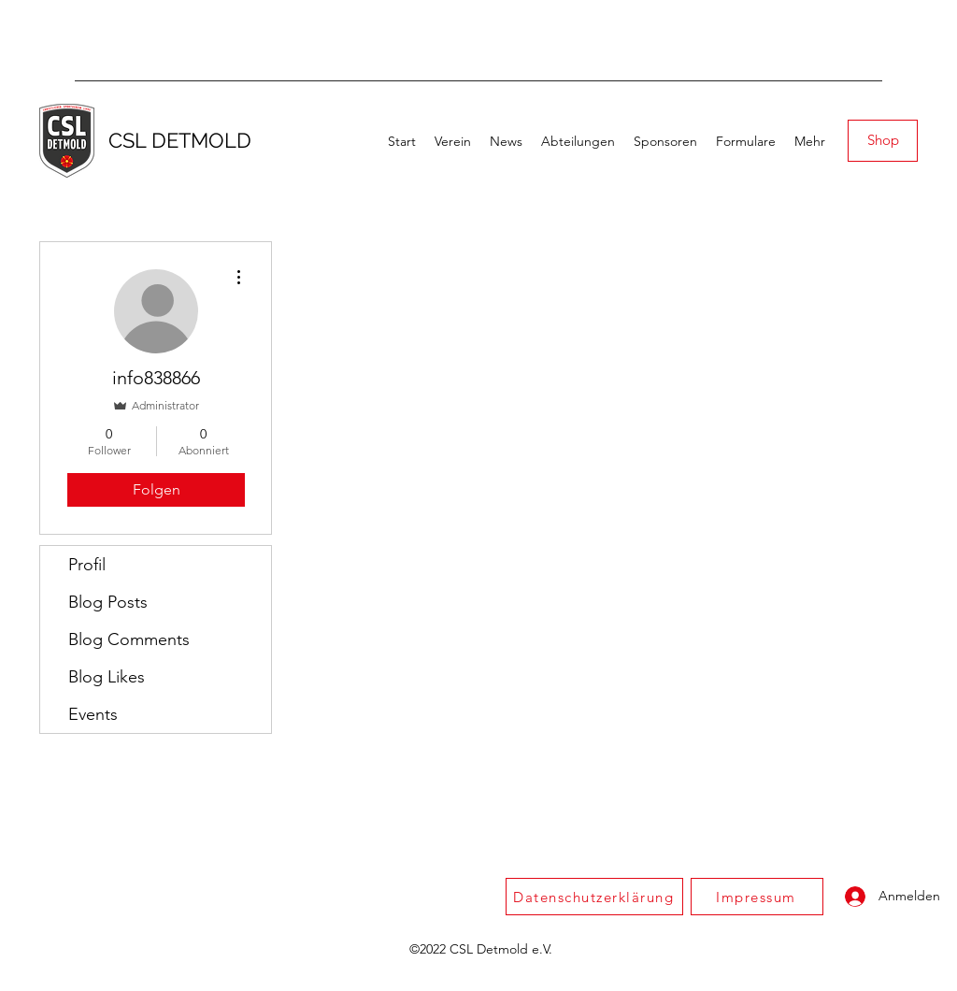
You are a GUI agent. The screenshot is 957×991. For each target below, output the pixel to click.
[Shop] (883, 141)
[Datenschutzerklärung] (594, 896)
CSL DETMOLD (179, 140)
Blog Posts (108, 602)
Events (93, 714)
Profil (87, 564)
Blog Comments (129, 639)
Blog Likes (106, 677)
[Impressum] (757, 896)
